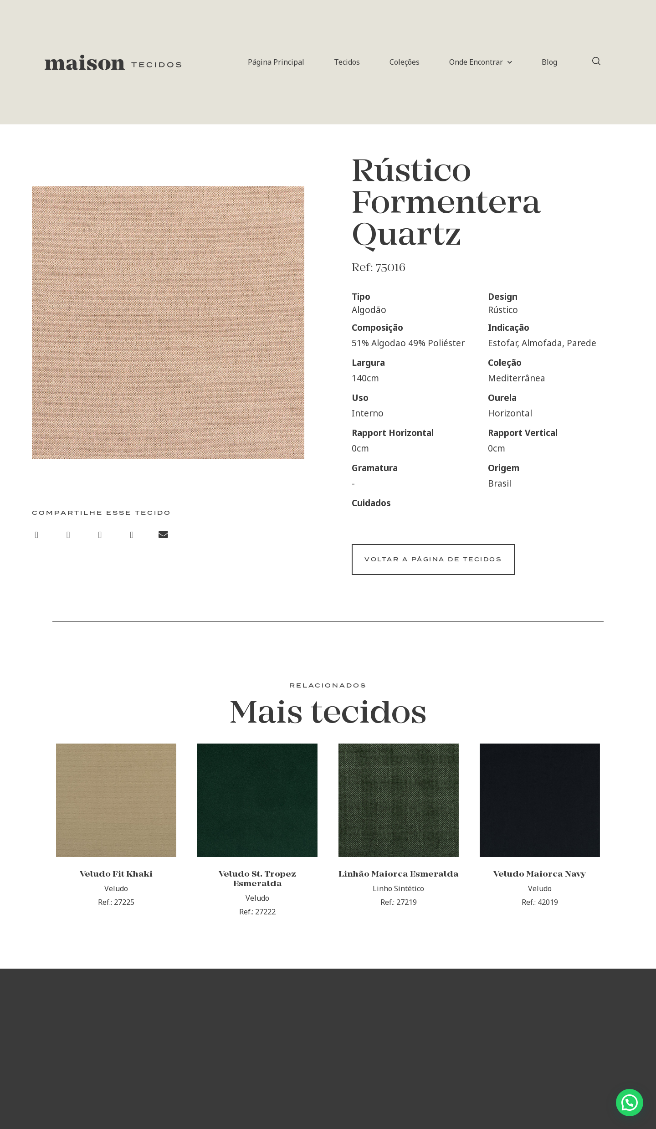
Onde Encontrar (480, 62)
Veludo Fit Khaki (116, 881)
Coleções (405, 62)
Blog (549, 62)
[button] (36, 536)
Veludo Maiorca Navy (539, 881)
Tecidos (347, 62)
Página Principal (276, 62)
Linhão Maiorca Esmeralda (398, 881)
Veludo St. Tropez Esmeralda (257, 886)
